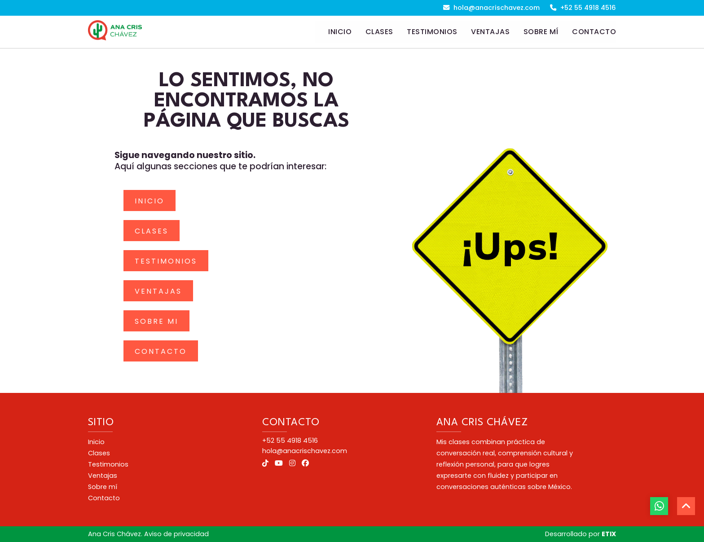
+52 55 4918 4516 (583, 7)
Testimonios (166, 261)
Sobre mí (102, 486)
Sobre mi (156, 321)
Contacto (161, 351)
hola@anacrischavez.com (491, 7)
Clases (151, 231)
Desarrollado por (580, 533)
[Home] (333, 32)
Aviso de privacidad (176, 533)
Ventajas (158, 291)
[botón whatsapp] (659, 506)
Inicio (149, 201)
